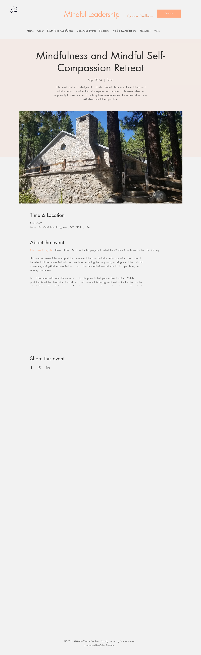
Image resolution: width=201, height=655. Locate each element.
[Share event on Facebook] (31, 367)
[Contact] (169, 14)
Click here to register (41, 250)
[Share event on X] (39, 367)
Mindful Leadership (91, 14)
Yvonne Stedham (140, 16)
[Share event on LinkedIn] (48, 367)
